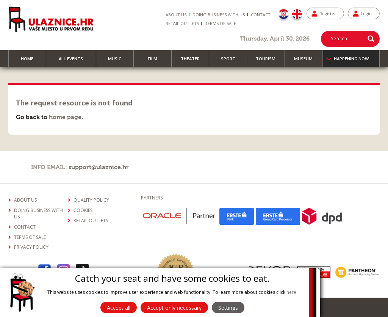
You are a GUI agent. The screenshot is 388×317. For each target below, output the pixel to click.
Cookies (83, 210)
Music (118, 61)
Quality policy (91, 200)
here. (291, 292)
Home (30, 61)
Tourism (269, 61)
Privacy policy (31, 247)
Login (366, 13)
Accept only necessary (174, 307)
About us (176, 14)
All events (74, 61)
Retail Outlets (182, 23)
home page (65, 117)
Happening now (351, 58)
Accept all (118, 307)
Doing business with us (218, 14)
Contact (261, 14)
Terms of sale (220, 23)
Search (339, 38)
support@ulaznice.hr (99, 167)
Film (156, 61)
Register (327, 13)
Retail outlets (91, 220)
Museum (306, 61)
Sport (231, 61)
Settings (228, 307)
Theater (194, 61)
